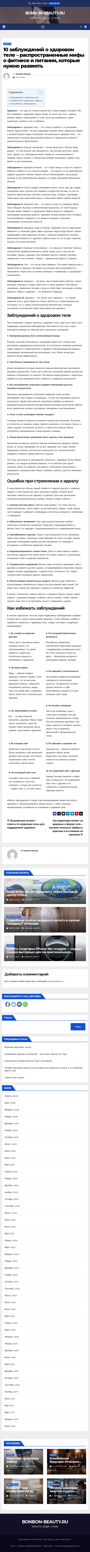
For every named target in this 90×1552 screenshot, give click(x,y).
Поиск (8, 1017)
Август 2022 (11, 1295)
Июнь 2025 (10, 1158)
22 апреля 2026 (59, 1466)
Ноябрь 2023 (11, 1192)
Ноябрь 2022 (11, 1275)
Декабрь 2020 (12, 1350)
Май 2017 (9, 1405)
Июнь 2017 (10, 1398)
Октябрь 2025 (12, 1137)
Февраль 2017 (11, 1419)
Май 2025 (9, 1165)
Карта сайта (48, 1546)
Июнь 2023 (10, 1226)
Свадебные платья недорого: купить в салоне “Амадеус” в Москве (43, 921)
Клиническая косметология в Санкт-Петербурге (28, 1061)
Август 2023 (11, 1213)
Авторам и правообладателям (29, 1546)
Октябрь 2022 (12, 1281)
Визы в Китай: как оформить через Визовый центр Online (42, 893)
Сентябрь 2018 (12, 1385)
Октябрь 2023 (12, 1199)
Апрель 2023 (11, 1240)
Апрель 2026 (11, 1096)
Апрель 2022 (11, 1323)
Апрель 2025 (11, 1171)
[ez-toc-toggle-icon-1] (39, 93)
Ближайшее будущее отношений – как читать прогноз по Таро (36, 1054)
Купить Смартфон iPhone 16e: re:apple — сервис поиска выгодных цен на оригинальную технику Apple (44, 952)
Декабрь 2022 (12, 1268)
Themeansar (66, 1539)
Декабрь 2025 (12, 1123)
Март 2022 (10, 1330)
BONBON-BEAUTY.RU (45, 13)
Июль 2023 (10, 1220)
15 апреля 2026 (16, 1496)
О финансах (54, 1484)
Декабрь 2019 (11, 1371)
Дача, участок (12, 1484)
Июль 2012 (10, 1426)
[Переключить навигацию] (42, 27)
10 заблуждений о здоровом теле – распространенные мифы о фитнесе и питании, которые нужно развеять (43, 57)
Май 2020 (10, 1364)
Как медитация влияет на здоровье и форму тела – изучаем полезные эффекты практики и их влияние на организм (66, 827)
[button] (81, 26)
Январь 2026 (11, 1116)
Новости (7, 44)
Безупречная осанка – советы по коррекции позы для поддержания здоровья (25, 824)
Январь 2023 (11, 1261)
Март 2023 (10, 1247)
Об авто (10, 1455)
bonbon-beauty (23, 74)
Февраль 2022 (12, 1337)
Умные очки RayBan (15, 1077)
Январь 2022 (11, 1343)
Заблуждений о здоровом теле (24, 97)
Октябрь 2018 (11, 1378)
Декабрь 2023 (12, 1185)
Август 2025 (11, 1144)
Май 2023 (9, 1233)
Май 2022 (9, 1316)
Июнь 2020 (10, 1357)
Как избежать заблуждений (23, 104)
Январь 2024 (11, 1178)
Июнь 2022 (10, 1309)
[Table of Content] (40, 93)
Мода (9, 917)
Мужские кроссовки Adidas (18, 1047)
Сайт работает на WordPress (30, 1539)
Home (13, 1546)
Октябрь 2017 (11, 1392)
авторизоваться (55, 981)
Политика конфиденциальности (67, 1546)
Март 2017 (10, 1412)
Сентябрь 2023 (12, 1206)
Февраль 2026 (12, 1110)
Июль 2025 (10, 1151)
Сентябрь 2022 (12, 1288)
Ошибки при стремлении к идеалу (26, 100)
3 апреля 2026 (59, 1496)
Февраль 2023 (12, 1254)
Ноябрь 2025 (11, 1130)
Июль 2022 (10, 1302)
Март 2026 (10, 1103)
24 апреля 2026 (16, 1466)
